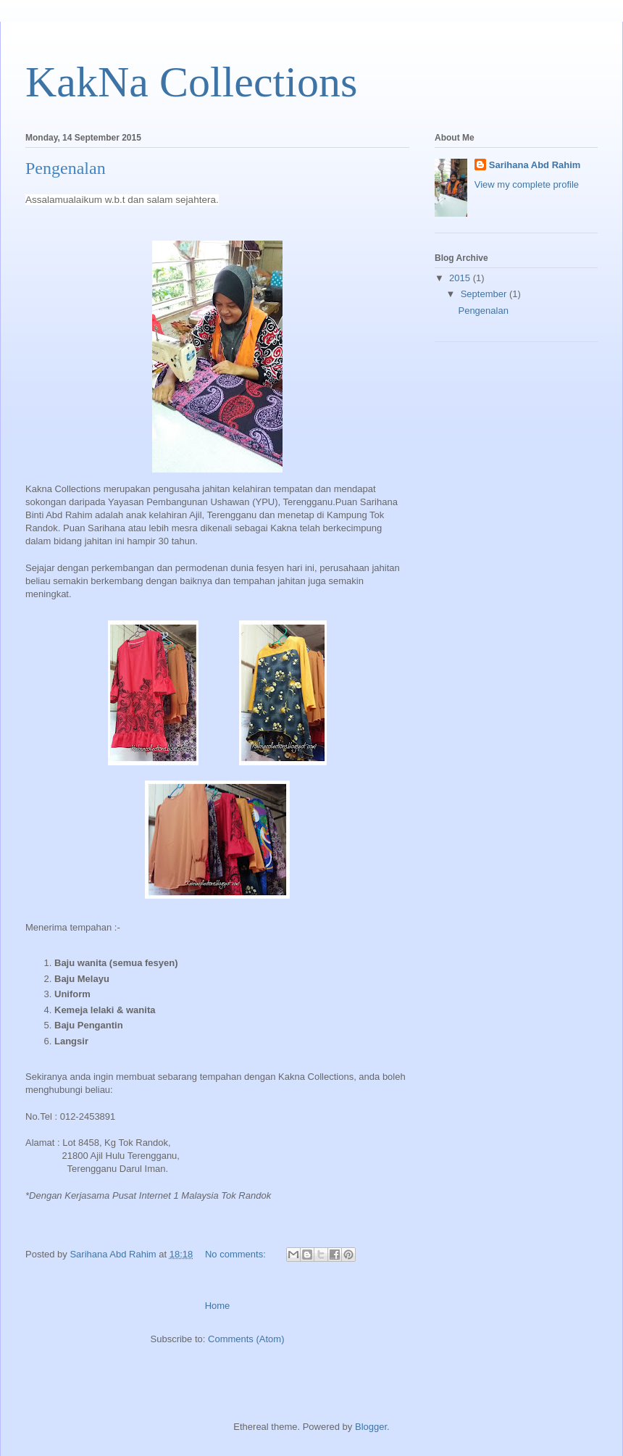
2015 (461, 278)
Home (217, 1305)
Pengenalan (65, 168)
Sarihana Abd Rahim (535, 164)
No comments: (236, 1254)
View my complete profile (526, 184)
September (485, 293)
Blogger (371, 1426)
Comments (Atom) (246, 1339)
